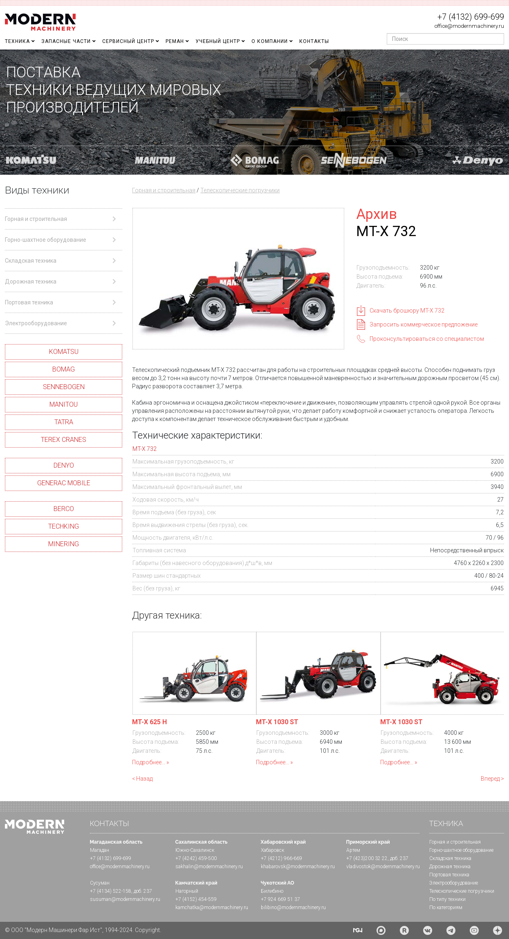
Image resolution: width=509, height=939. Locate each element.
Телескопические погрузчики (240, 190)
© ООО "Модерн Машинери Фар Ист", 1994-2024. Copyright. (83, 930)
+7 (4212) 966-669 (281, 858)
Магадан (99, 850)
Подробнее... (148, 762)
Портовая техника (449, 875)
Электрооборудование (453, 883)
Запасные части (66, 41)
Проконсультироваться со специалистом (427, 339)
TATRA (63, 422)
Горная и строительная (163, 190)
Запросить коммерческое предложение (424, 324)
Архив (376, 214)
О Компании (269, 41)
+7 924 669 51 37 (280, 899)
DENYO (64, 465)
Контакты (314, 41)
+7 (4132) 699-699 (470, 17)
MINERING (63, 544)
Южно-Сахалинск (194, 850)
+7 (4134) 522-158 (110, 891)
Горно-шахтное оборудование (461, 850)
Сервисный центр (128, 41)
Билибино (272, 891)
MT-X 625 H (149, 722)
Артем (353, 850)
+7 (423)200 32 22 (367, 858)
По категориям (445, 907)
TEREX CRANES (63, 440)
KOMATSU (63, 352)
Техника (17, 41)
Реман (175, 41)
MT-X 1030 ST (277, 722)
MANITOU (63, 404)
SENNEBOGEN (64, 387)
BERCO (64, 509)
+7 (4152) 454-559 (196, 899)
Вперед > (492, 778)
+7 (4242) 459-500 (196, 858)
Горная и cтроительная (455, 842)
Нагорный (186, 891)
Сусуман (100, 883)
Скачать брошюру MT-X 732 (407, 310)
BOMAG (63, 369)
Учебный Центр (217, 41)
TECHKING (63, 526)
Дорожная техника (450, 866)
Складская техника (450, 858)
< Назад (142, 778)
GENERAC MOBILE (63, 483)
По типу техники (447, 899)
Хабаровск (272, 850)
